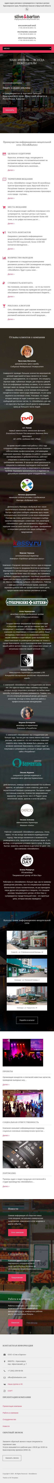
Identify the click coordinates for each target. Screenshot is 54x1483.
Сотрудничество (9, 1419)
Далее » (11, 170)
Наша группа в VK (15, 1384)
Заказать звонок (12, 1458)
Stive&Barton (33, 1473)
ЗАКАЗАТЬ (9, 110)
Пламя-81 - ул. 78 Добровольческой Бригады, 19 (27, 952)
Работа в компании (10, 1413)
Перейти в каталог (27, 1020)
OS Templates (13, 1477)
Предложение (17, 1278)
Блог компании (17, 1232)
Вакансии (15, 1323)
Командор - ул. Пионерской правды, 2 (27, 980)
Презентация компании (12, 1406)
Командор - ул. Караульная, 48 (27, 1008)
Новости (6, 1426)
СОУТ (10, 1391)
